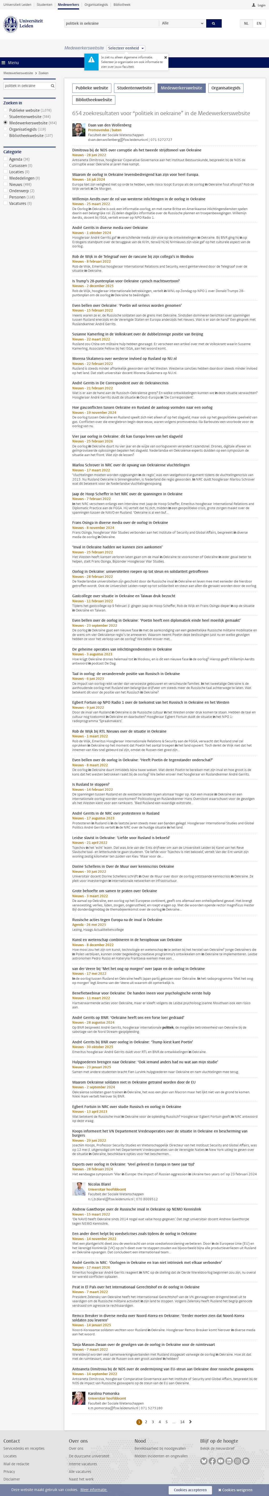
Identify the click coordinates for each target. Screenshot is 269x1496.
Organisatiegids (96, 4)
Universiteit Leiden (17, 4)
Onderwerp (29, 191)
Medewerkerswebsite (18, 73)
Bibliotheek (122, 4)
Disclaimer (11, 1479)
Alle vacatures (80, 1471)
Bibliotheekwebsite (29, 136)
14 (183, 1421)
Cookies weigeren (237, 1490)
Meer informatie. (93, 1489)
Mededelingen (29, 178)
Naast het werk (81, 1479)
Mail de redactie (16, 1464)
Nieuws (29, 184)
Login (262, 5)
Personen (29, 197)
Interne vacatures (83, 1464)
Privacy (9, 1471)
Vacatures (29, 203)
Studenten (44, 4)
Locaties (29, 172)
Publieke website (29, 110)
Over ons (76, 1448)
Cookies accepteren (190, 1490)
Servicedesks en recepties (23, 1448)
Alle (165, 23)
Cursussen (29, 166)
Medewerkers (68, 4)
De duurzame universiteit (89, 1456)
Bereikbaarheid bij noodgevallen (160, 1448)
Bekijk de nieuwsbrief (217, 1448)
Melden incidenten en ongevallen (161, 1456)
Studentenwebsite (29, 117)
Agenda (29, 159)
